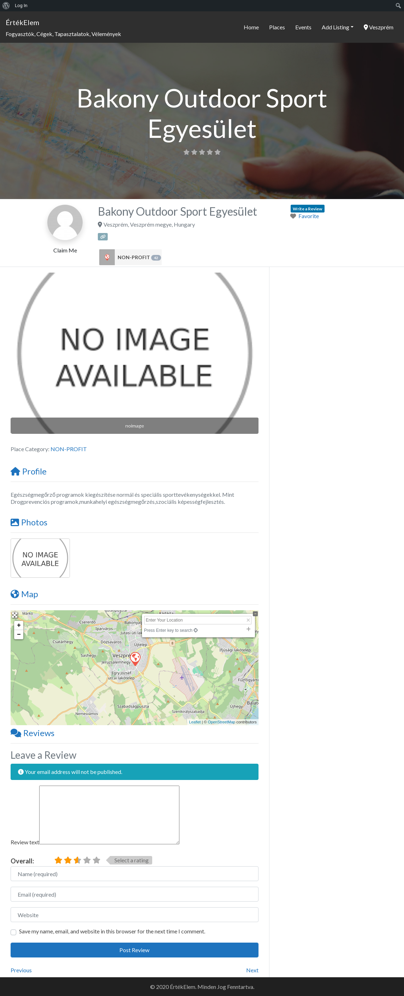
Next (252, 970)
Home (251, 27)
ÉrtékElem (22, 22)
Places (277, 27)
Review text (25, 842)
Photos (29, 522)
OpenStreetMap (221, 722)
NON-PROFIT (139, 257)
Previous (21, 970)
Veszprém (378, 27)
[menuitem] (6, 5)
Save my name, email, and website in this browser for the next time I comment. (112, 931)
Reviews (32, 733)
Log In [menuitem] (21, 5)
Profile (29, 471)
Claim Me (65, 250)
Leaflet (195, 722)
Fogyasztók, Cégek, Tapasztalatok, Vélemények (63, 33)
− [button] (19, 634)
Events (303, 27)
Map (24, 594)
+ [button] (19, 625)
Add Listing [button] (335, 27)
